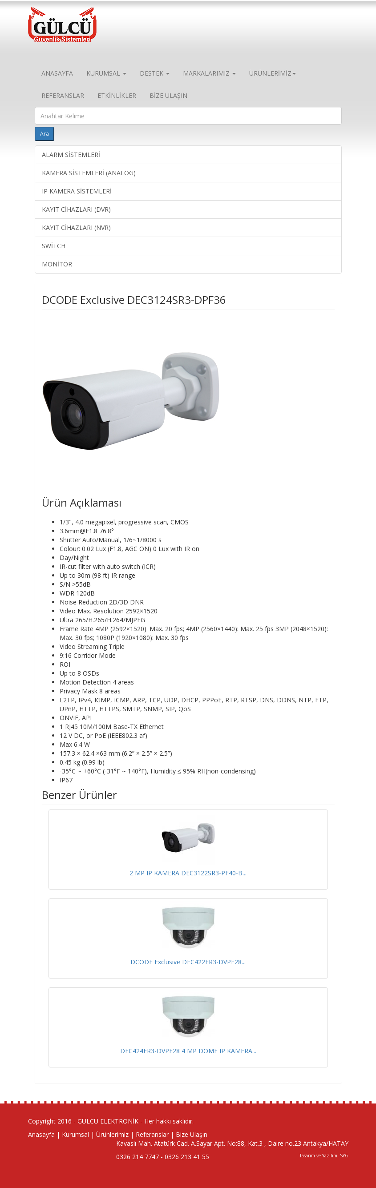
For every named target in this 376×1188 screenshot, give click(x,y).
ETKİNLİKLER (116, 95)
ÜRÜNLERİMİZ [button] (272, 73)
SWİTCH (53, 246)
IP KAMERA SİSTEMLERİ (77, 191)
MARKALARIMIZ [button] (209, 73)
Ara (44, 133)
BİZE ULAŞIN (168, 95)
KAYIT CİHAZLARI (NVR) (76, 227)
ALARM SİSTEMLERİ (71, 154)
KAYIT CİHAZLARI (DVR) (76, 209)
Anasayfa (41, 1134)
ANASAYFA (57, 73)
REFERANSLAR (62, 95)
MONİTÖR (57, 264)
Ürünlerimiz (112, 1134)
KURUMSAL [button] (106, 73)
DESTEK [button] (155, 73)
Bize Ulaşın (191, 1134)
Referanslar (152, 1134)
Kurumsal (75, 1134)
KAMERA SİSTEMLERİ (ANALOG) (89, 173)
